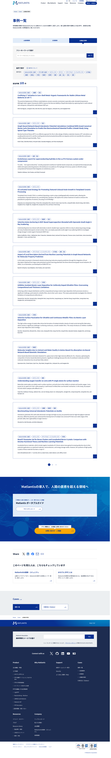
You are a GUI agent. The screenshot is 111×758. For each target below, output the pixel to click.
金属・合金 (61, 75)
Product (16, 662)
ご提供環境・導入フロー (20, 708)
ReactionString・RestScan (21, 695)
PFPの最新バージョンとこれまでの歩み (23, 678)
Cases (20, 11)
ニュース (75, 2)
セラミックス (53, 72)
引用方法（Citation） (50, 606)
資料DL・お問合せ (91, 6)
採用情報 (81, 2)
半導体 (38, 75)
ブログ (15, 722)
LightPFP (16, 692)
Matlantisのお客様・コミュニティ (43, 730)
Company (38, 714)
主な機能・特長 (17, 667)
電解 (73, 75)
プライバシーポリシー (70, 642)
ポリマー (61, 72)
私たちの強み (38, 722)
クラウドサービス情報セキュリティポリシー (35, 743)
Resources (17, 714)
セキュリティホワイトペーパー (30, 746)
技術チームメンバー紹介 (63, 667)
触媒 (55, 75)
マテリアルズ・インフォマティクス (74, 72)
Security (58, 671)
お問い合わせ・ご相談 (55, 529)
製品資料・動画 (18, 729)
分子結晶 (88, 72)
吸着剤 (44, 75)
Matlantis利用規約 (43, 746)
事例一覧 (17, 606)
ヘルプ (50, 746)
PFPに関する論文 (43, 72)
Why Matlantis (40, 662)
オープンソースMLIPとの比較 (21, 685)
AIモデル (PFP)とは (19, 674)
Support (59, 662)
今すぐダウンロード (29, 509)
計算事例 (54, 40)
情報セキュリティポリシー (18, 743)
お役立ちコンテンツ (19, 732)
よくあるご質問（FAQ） (63, 674)
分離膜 (26, 75)
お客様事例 (27, 40)
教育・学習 (17, 735)
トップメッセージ (39, 719)
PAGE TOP (92, 623)
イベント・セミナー (18, 719)
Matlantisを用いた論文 (30, 72)
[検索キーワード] (51, 55)
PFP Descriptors (18, 705)
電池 (68, 75)
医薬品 (32, 75)
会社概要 (37, 726)
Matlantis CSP (17, 701)
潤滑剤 (50, 75)
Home (15, 11)
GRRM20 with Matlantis (20, 698)
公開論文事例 (82, 677)
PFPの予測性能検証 (19, 682)
